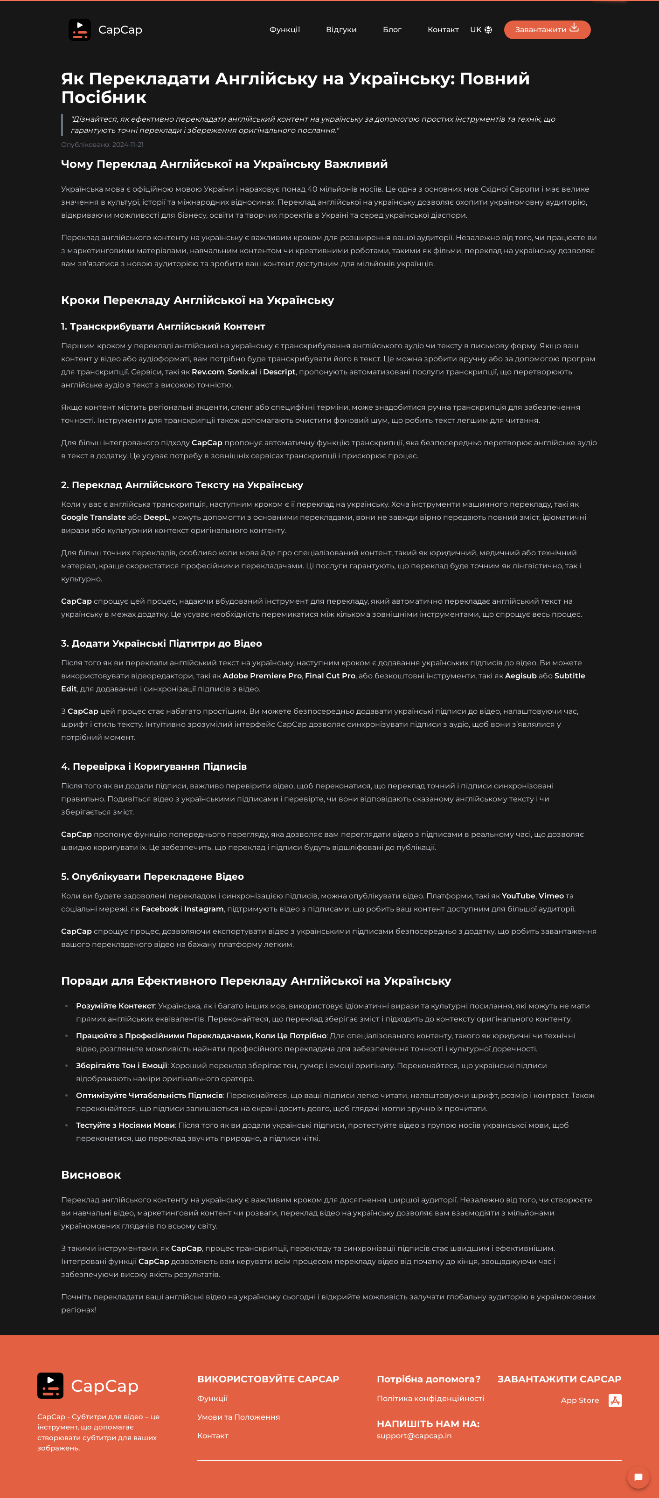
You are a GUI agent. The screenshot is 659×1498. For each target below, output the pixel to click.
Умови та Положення (238, 1417)
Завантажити (547, 27)
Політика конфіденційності (431, 1398)
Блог (392, 29)
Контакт (443, 29)
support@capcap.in (414, 1435)
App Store (591, 1400)
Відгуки (341, 29)
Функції (285, 29)
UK (481, 30)
